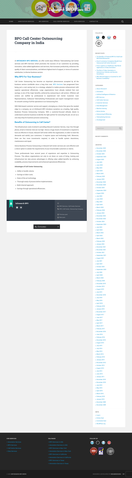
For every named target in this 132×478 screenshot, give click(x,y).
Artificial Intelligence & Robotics (106, 94)
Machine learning (102, 108)
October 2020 (100, 267)
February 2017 (101, 329)
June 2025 (100, 165)
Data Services (79, 21)
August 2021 (100, 258)
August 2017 (100, 315)
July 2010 (99, 385)
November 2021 (101, 250)
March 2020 (100, 278)
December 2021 (101, 247)
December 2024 (101, 182)
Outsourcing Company (76, 209)
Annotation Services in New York (60, 451)
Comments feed (101, 421)
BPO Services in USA (56, 442)
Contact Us (93, 21)
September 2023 (101, 224)
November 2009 (101, 405)
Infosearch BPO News (66, 9)
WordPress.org (101, 424)
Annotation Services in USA (58, 445)
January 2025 (100, 179)
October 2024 (100, 188)
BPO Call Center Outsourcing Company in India (39, 40)
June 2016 (100, 334)
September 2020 (101, 269)
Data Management (102, 106)
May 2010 (99, 388)
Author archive (17, 207)
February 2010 (101, 396)
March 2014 (100, 354)
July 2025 (99, 162)
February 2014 (101, 357)
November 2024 (101, 185)
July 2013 (99, 371)
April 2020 (100, 275)
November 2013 (101, 362)
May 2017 (99, 320)
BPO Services (43, 21)
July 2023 (99, 227)
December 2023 (101, 216)
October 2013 (100, 365)
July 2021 (99, 261)
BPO (60, 209)
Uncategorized (101, 120)
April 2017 (100, 323)
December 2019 (101, 284)
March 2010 (100, 394)
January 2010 (100, 399)
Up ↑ (124, 474)
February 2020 (101, 281)
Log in (98, 415)
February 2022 (101, 241)
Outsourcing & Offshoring (104, 114)
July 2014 (99, 348)
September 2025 (101, 157)
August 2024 (100, 193)
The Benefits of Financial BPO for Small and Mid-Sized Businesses (109, 57)
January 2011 (100, 377)
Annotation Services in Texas (59, 463)
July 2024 (99, 196)
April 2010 (100, 391)
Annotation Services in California (60, 457)
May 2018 (99, 300)
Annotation (100, 92)
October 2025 (100, 154)
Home (11, 21)
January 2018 (100, 309)
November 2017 (101, 312)
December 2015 (101, 340)
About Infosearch (102, 89)
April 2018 (100, 303)
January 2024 (100, 213)
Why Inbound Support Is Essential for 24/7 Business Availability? (109, 77)
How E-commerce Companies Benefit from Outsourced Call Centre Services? (109, 62)
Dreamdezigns (116, 474)
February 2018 (101, 306)
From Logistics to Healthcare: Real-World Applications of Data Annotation (109, 67)
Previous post (63, 215)
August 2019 (100, 289)
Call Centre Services (61, 21)
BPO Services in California (58, 454)
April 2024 (100, 205)
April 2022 (100, 236)
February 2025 (101, 176)
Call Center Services (74, 207)
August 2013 (100, 368)
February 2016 (101, 337)
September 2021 (101, 255)
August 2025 (100, 159)
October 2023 (100, 221)
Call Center (66, 209)
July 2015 (99, 346)
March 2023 (100, 233)
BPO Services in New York (58, 448)
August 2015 (100, 343)
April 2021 (100, 264)
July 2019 (99, 292)
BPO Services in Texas (56, 460)
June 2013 (100, 374)
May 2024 (99, 202)
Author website (21, 207)
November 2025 (101, 151)
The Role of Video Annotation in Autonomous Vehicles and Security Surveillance (107, 72)
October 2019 (100, 286)
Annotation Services (26, 21)
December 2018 (101, 295)
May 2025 (99, 168)
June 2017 (100, 317)
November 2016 (101, 332)
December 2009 (101, 402)
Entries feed (100, 418)
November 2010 (101, 382)
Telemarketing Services (103, 117)
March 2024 (100, 207)
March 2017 (100, 326)
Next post (62, 218)
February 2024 (101, 210)
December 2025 (101, 148)
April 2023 (100, 230)
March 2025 (100, 174)
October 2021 (100, 252)
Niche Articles (101, 111)
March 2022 (100, 238)
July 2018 (99, 298)
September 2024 (101, 190)
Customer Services (102, 103)
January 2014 (100, 360)
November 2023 (101, 219)
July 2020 (99, 272)
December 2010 (101, 379)
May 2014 (99, 351)
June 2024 (100, 199)
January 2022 (100, 244)
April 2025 (100, 171)
